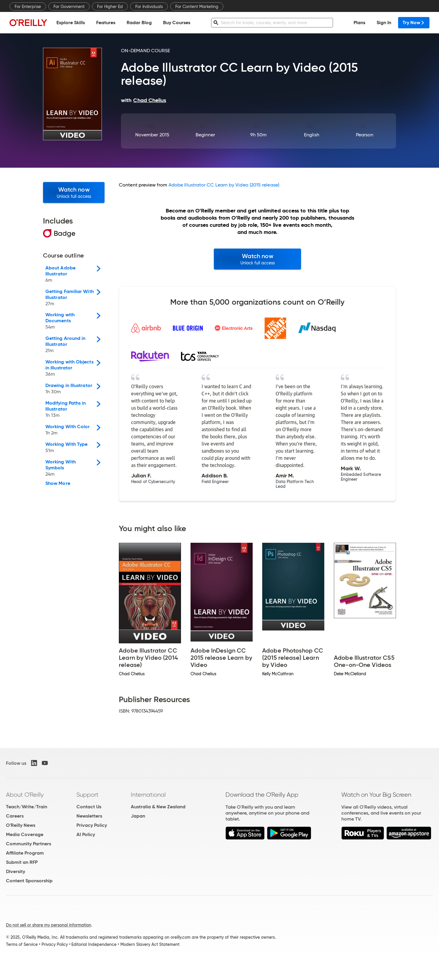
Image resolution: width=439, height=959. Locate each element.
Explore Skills (70, 22)
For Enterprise (28, 6)
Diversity (15, 871)
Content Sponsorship (29, 881)
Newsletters (89, 816)
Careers (15, 816)
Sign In (384, 22)
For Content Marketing (196, 6)
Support (87, 794)
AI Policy (85, 834)
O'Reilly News (20, 825)
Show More (57, 483)
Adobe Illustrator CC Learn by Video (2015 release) (223, 185)
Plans (359, 22)
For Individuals (149, 6)
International (148, 794)
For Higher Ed (110, 6)
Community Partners (28, 844)
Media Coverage (24, 834)
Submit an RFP (22, 862)
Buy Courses (176, 22)
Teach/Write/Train (26, 807)
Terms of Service (22, 944)
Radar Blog (139, 22)
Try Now (414, 22)
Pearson (365, 135)
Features (105, 22)
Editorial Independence (93, 944)
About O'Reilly (25, 794)
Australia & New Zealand (158, 807)
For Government (69, 6)
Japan (138, 816)
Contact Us (88, 807)
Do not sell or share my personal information (48, 925)
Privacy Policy (91, 825)
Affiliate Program (25, 853)
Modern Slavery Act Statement (149, 944)
